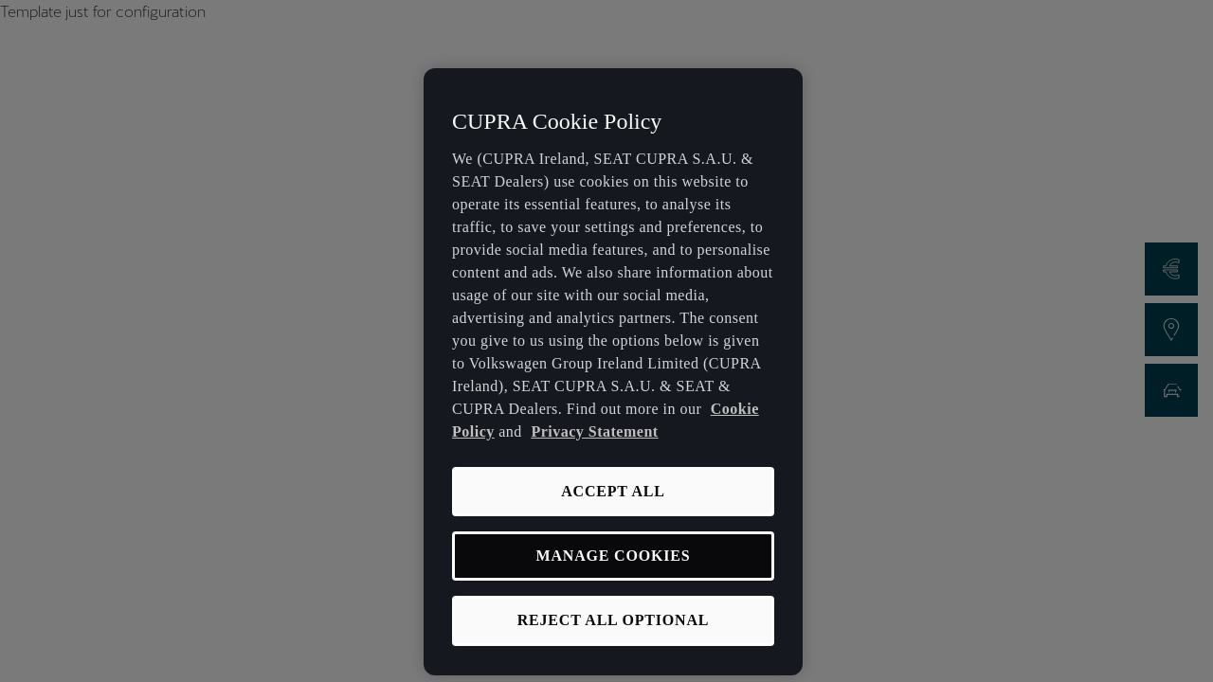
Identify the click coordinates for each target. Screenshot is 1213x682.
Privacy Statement (594, 431)
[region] (613, 371)
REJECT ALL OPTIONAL (613, 620)
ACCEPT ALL (613, 491)
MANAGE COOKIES (613, 555)
